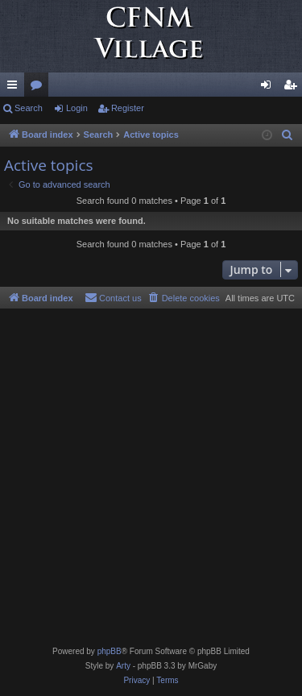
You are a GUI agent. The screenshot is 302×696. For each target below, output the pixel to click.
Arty (123, 665)
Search (28, 108)
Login (77, 108)
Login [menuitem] (269, 88)
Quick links (15, 88)
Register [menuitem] (293, 88)
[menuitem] (287, 135)
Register (127, 108)
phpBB (109, 651)
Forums (39, 88)
